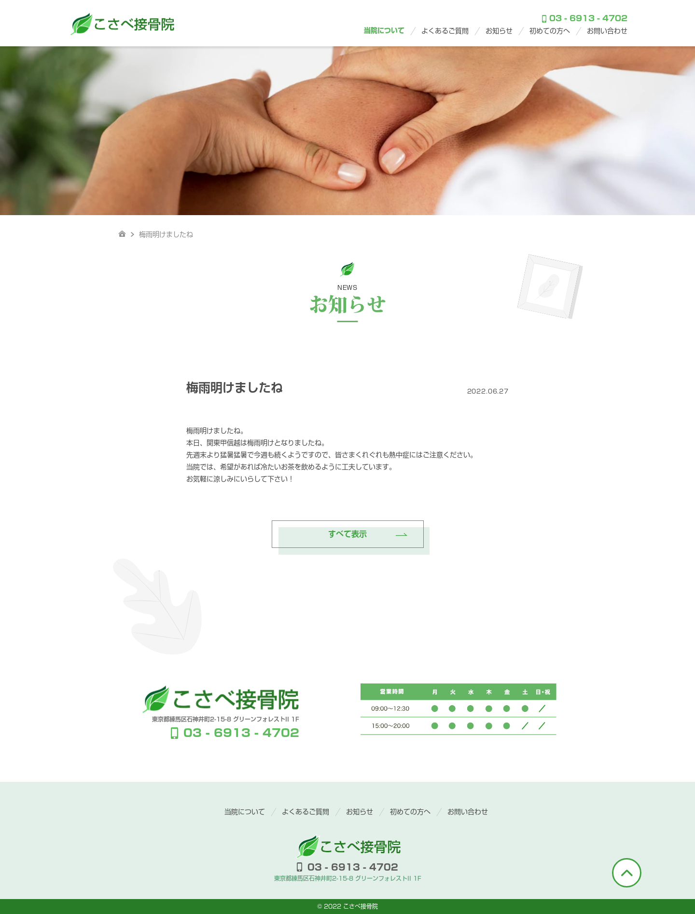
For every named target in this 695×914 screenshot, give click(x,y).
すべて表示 (347, 534)
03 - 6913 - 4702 (584, 18)
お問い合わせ (607, 30)
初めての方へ (549, 30)
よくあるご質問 (445, 30)
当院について (384, 30)
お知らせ (499, 30)
